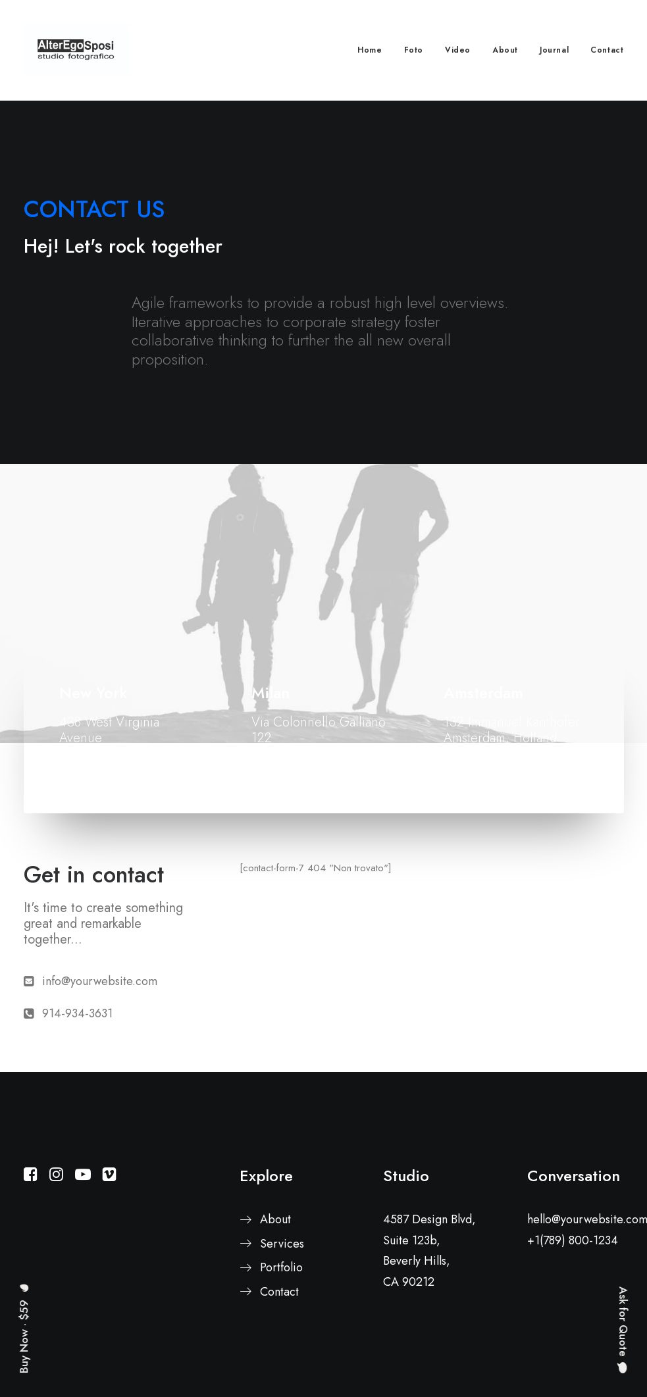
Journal (554, 50)
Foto (413, 50)
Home (369, 50)
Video (458, 50)
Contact (606, 50)
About (505, 50)
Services (282, 1243)
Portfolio (281, 1267)
